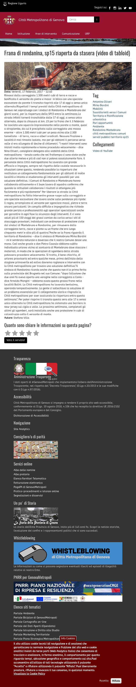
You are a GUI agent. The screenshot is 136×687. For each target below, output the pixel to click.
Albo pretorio (21, 474)
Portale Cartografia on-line (30, 621)
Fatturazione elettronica (28, 482)
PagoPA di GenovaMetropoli (30, 487)
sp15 (126, 137)
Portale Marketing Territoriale (32, 634)
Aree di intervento (46, 33)
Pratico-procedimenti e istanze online (36, 491)
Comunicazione (71, 33)
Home (8, 33)
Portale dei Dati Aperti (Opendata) (34, 626)
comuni (121, 133)
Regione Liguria (15, 3)
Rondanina (99, 130)
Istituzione (24, 33)
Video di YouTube (103, 150)
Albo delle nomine (24, 470)
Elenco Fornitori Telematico (30, 478)
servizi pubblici (101, 137)
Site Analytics (22, 429)
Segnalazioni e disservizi (28, 495)
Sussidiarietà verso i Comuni (109, 112)
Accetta (104, 683)
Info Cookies (68, 641)
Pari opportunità (103, 123)
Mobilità (98, 108)
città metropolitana (105, 133)
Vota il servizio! (16, 340)
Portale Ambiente (24, 613)
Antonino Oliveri (102, 101)
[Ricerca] (97, 19)
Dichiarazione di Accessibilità (31, 415)
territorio (116, 137)
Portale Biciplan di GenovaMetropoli (35, 617)
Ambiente (98, 126)
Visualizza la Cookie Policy (29, 676)
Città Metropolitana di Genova (41, 20)
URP (87, 33)
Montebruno (113, 130)
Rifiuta (116, 683)
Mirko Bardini (101, 105)
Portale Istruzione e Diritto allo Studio (36, 630)
